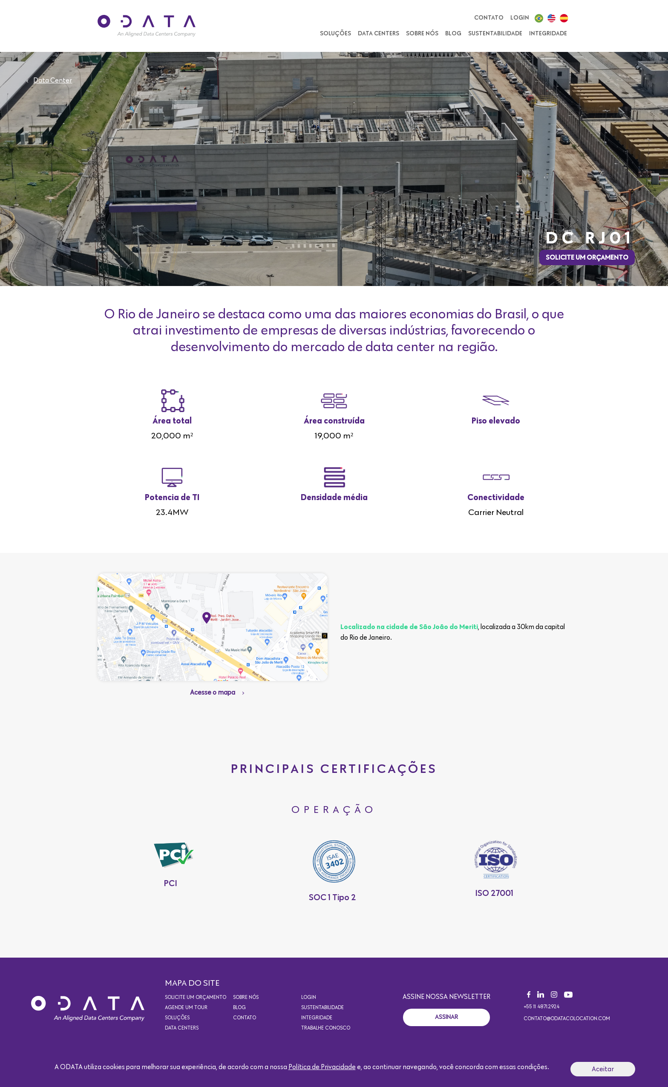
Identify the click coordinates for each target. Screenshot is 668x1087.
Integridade (548, 34)
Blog (453, 34)
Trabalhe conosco (325, 1028)
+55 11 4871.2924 (541, 1007)
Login (519, 18)
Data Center (52, 80)
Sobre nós (422, 34)
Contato (489, 18)
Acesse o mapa (212, 692)
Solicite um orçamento (587, 257)
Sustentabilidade (495, 34)
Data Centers (378, 34)
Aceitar (603, 1069)
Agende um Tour (186, 1007)
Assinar (446, 1017)
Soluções (335, 34)
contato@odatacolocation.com (567, 1018)
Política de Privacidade (322, 1067)
